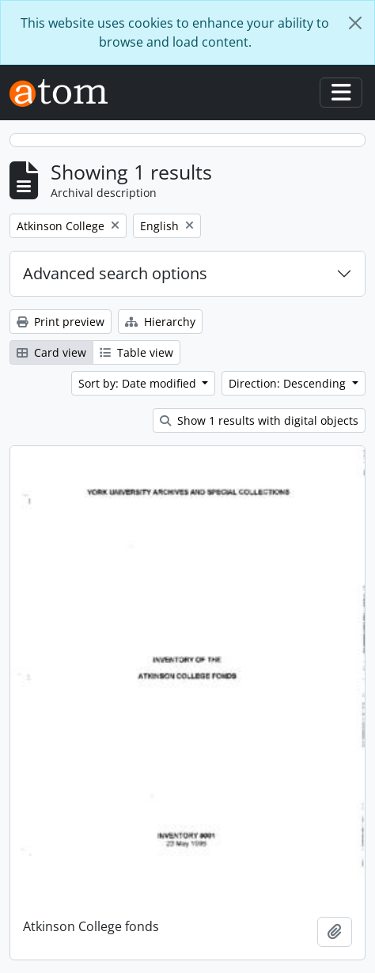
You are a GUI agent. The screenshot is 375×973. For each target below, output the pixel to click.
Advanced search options (115, 273)
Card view (51, 352)
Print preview (60, 321)
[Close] (355, 23)
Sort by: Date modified (138, 383)
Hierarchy (160, 321)
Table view (136, 352)
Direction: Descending (289, 383)
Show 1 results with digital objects (259, 420)
